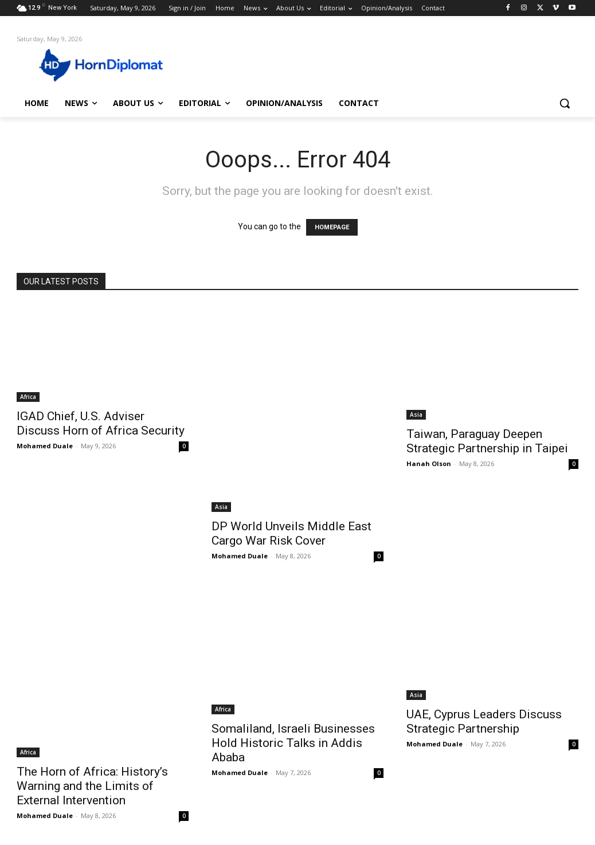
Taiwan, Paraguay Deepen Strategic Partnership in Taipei (487, 441)
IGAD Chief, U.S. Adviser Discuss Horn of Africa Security (101, 423)
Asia (221, 507)
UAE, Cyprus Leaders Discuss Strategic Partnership (484, 721)
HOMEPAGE (332, 227)
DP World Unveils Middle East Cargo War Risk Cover (291, 533)
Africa (28, 397)
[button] (564, 103)
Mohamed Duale (45, 445)
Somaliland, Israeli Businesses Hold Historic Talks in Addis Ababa (293, 743)
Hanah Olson (428, 463)
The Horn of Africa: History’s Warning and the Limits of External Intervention (92, 786)
